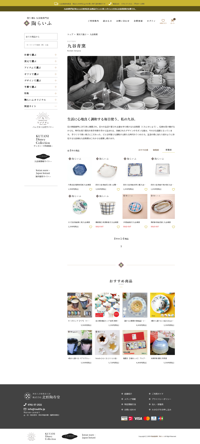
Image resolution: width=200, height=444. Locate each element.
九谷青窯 (94, 34)
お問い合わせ (123, 20)
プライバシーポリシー (161, 399)
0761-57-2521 (127, 3)
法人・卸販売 (157, 404)
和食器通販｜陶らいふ (158, 436)
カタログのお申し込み (161, 409)
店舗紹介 (128, 394)
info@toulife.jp (36, 409)
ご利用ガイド (157, 394)
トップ (70, 34)
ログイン (151, 20)
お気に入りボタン (90, 189)
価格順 (156, 150)
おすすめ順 (143, 150)
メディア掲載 (130, 399)
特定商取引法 (130, 404)
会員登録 (138, 20)
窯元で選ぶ (81, 34)
